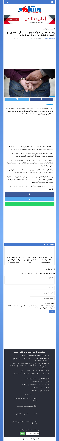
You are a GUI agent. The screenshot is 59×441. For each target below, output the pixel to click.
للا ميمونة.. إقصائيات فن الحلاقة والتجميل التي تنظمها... (24, 423)
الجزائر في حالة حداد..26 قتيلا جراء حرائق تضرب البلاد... (29, 260)
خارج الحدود (45, 29)
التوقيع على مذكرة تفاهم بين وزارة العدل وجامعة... (25, 399)
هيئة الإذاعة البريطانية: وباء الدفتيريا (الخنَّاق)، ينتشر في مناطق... (13, 260)
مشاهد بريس (37, 439)
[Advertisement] (29, 53)
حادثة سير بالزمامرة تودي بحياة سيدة (27, 406)
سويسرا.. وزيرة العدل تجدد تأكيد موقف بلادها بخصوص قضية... (45, 260)
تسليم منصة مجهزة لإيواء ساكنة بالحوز (26, 414)
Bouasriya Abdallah (50, 38)
